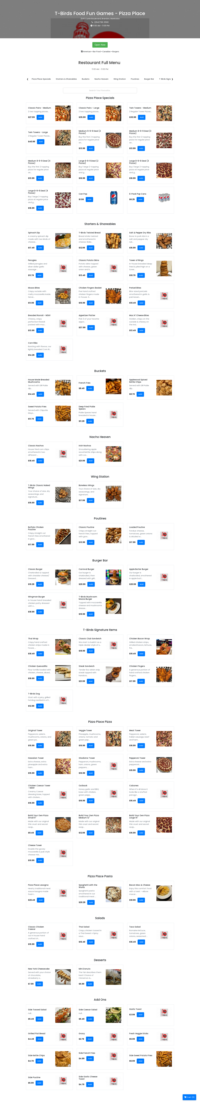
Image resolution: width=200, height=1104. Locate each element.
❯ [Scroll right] (172, 79)
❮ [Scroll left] (27, 79)
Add (40, 117)
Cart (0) (189, 1097)
